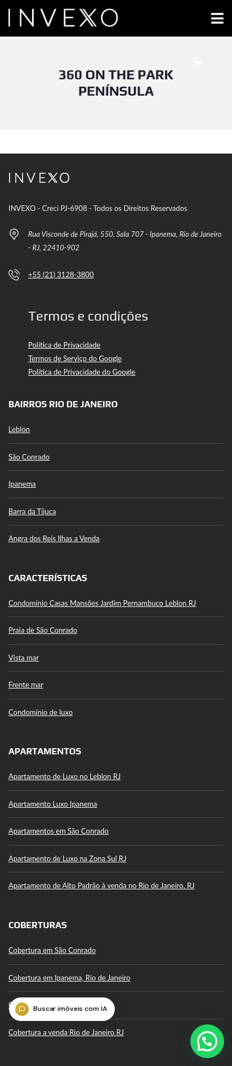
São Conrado (29, 456)
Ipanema (22, 483)
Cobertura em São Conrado (52, 950)
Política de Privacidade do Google (81, 371)
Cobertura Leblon (36, 1004)
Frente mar (25, 684)
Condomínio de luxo (40, 712)
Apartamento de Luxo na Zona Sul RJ (67, 858)
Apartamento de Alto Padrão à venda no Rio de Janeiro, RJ (101, 885)
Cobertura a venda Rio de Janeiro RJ (66, 1032)
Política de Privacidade (64, 344)
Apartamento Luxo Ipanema (52, 803)
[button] (207, 1041)
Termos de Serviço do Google (75, 358)
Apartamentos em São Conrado (58, 830)
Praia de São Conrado (42, 630)
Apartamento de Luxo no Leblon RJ (64, 776)
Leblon (19, 429)
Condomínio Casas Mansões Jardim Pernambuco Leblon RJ (102, 603)
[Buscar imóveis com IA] (62, 1009)
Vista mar (23, 657)
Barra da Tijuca (32, 511)
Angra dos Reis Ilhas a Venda (54, 538)
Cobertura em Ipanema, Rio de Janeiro (69, 977)
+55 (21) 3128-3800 (60, 274)
